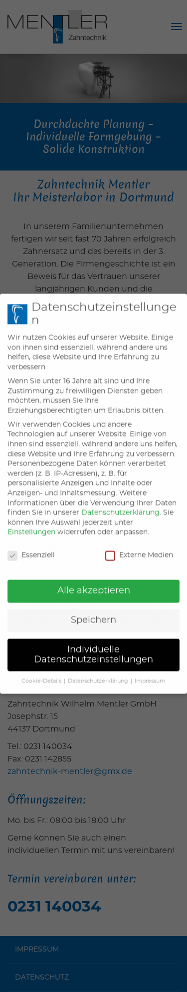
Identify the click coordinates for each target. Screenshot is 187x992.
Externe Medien (139, 546)
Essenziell (31, 546)
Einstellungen (31, 523)
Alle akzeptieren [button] (93, 581)
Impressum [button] (150, 672)
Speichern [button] (93, 611)
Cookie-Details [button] (41, 672)
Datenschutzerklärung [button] (98, 672)
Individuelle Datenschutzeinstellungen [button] (93, 645)
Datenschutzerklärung (120, 503)
